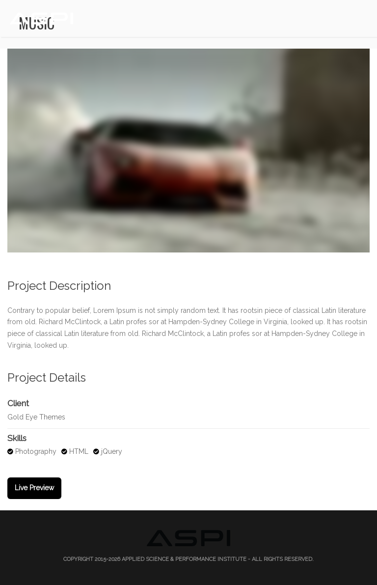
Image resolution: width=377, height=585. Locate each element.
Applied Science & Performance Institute (184, 559)
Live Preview (34, 488)
